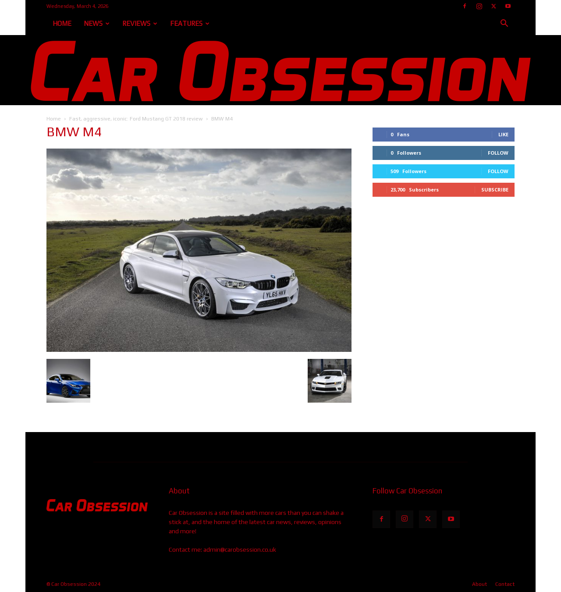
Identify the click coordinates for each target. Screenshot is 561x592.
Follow (498, 152)
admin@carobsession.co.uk (239, 549)
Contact (505, 584)
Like (503, 134)
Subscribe (494, 189)
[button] (504, 24)
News (97, 23)
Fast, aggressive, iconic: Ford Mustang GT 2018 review (136, 119)
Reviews (139, 23)
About (479, 584)
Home (62, 23)
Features (189, 23)
